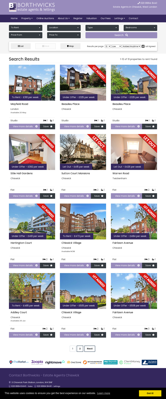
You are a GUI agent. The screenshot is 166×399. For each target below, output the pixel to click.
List (20, 46)
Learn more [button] (103, 393)
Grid (45, 46)
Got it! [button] (150, 393)
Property (26, 18)
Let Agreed (150, 46)
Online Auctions (45, 18)
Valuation (91, 18)
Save (48, 126)
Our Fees (106, 18)
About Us (63, 18)
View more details (24, 126)
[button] (25, 28)
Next (90, 348)
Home (14, 18)
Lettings (118, 18)
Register (77, 18)
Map (70, 46)
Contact (133, 18)
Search (121, 35)
